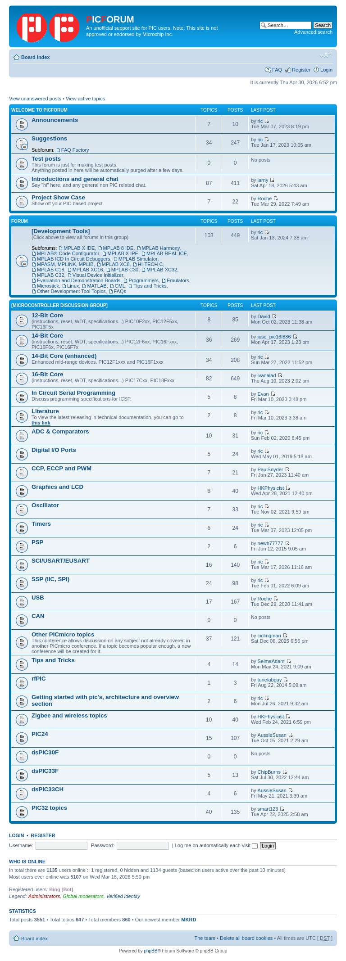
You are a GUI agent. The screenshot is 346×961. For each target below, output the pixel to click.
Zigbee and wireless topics (69, 715)
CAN (38, 616)
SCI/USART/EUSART (61, 560)
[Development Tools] (61, 231)
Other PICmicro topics (63, 634)
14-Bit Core (47, 335)
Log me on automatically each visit (216, 845)
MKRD (188, 919)
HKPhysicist (271, 488)
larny (263, 180)
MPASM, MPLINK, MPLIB (65, 264)
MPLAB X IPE (122, 253)
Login (326, 69)
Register (301, 69)
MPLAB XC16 (88, 269)
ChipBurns (269, 772)
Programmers (143, 280)
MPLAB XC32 (161, 269)
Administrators (44, 896)
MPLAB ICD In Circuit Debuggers (73, 259)
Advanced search (313, 32)
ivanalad (267, 375)
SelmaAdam (271, 661)
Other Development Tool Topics (71, 291)
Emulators (178, 280)
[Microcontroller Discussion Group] (59, 305)
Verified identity (123, 896)
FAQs (120, 291)
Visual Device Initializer (98, 275)
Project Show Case (58, 197)
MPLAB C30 (125, 269)
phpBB (150, 950)
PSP (37, 542)
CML (120, 286)
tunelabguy (270, 679)
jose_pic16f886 (274, 336)
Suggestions (49, 138)
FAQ (277, 69)
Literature (45, 411)
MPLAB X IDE (79, 248)
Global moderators (83, 896)
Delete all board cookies (246, 938)
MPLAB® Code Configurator (68, 253)
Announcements (55, 120)
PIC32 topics (49, 807)
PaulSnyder (270, 469)
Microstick (48, 286)
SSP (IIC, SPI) (50, 579)
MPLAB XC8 (116, 264)
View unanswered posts (35, 98)
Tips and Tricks (150, 286)
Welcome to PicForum (39, 110)
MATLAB (96, 286)
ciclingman (269, 635)
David (264, 316)
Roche (265, 198)
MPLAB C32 (50, 275)
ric (260, 121)
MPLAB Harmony (161, 248)
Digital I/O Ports (54, 450)
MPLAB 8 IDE (118, 248)
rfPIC (39, 678)
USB (38, 597)
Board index (35, 57)
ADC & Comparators (60, 431)
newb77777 (270, 543)
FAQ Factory (75, 150)
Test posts (46, 158)
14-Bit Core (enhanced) (64, 355)
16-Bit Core (47, 374)
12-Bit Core (47, 315)
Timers (41, 523)
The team (205, 938)
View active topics (85, 98)
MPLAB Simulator (138, 259)
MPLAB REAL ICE (166, 253)
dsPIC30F (45, 752)
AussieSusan (272, 735)
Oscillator (45, 505)
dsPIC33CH (48, 789)
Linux (73, 286)
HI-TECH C (150, 264)
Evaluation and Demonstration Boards (78, 280)
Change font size (325, 55)
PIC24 (40, 734)
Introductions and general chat (75, 179)
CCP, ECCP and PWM (61, 468)
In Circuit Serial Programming (73, 392)
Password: (102, 845)
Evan (263, 394)
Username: (21, 845)
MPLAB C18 (50, 269)
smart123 (268, 809)
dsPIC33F (45, 770)
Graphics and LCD (57, 486)
